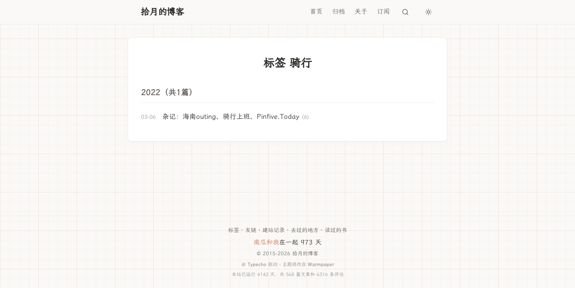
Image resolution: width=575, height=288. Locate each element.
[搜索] (405, 12)
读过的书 (336, 230)
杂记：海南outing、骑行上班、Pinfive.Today (230, 116)
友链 (250, 230)
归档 (338, 11)
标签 (233, 230)
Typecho (257, 264)
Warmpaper (321, 264)
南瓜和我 (266, 242)
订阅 (383, 11)
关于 (361, 11)
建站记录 (273, 230)
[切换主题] (428, 12)
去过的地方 (305, 230)
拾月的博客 (162, 11)
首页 (316, 11)
